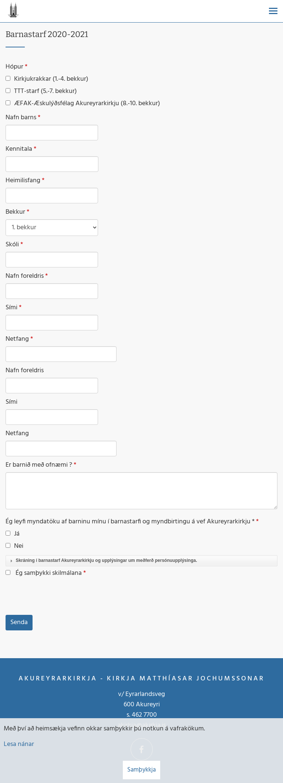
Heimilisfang (23, 181)
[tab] (141, 560)
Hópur (14, 67)
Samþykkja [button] (141, 770)
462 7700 (144, 715)
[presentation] (62, 596)
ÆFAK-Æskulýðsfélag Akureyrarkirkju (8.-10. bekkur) (83, 104)
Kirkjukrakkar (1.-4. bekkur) (47, 79)
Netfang (17, 339)
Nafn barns (21, 118)
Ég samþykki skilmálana (49, 573)
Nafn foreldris (25, 276)
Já (13, 534)
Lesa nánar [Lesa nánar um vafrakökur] (19, 744)
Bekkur (15, 212)
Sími (11, 308)
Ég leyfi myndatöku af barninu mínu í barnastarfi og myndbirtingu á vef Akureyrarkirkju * (130, 522)
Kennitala (19, 149)
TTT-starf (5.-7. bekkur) (41, 91)
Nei (14, 546)
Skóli (12, 245)
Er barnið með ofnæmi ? (39, 465)
